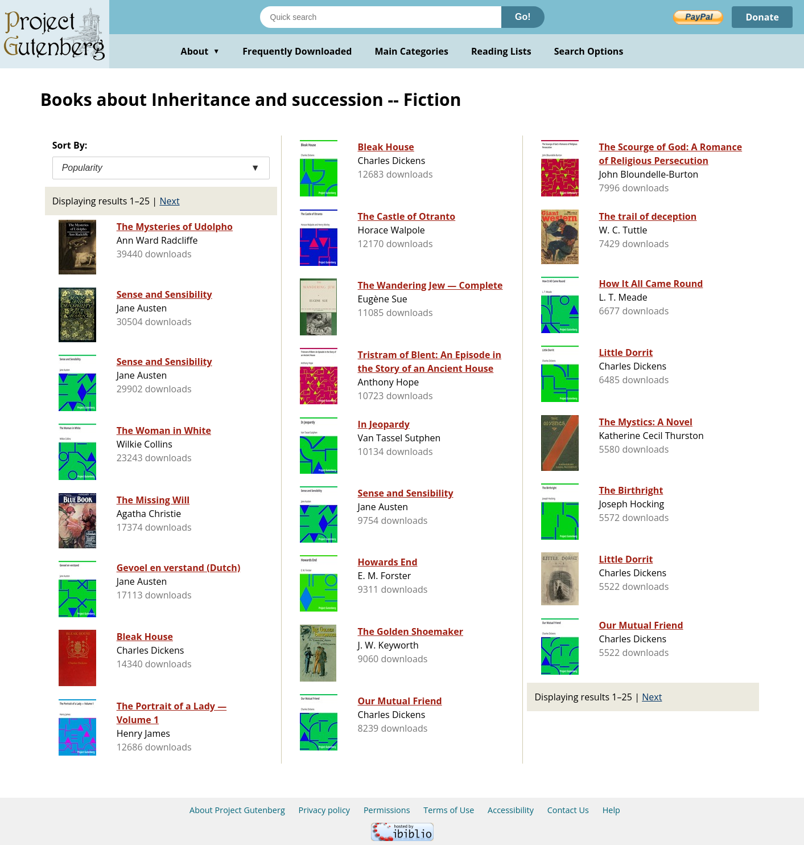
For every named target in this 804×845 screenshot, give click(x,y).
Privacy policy (325, 810)
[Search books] (380, 17)
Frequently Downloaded (297, 51)
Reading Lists (501, 51)
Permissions (387, 810)
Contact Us (568, 810)
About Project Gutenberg (237, 810)
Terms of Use (448, 810)
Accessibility (511, 810)
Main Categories (411, 51)
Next (169, 201)
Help (611, 810)
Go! (523, 17)
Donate (762, 17)
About (200, 51)
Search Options (589, 51)
